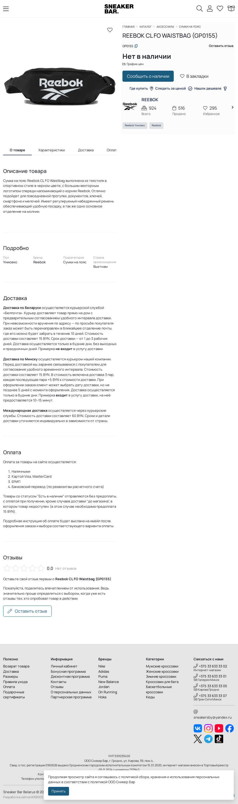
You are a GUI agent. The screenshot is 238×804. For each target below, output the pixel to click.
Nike (101, 666)
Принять (59, 791)
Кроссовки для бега (162, 681)
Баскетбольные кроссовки (159, 689)
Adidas (103, 671)
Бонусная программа (68, 671)
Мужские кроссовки (162, 666)
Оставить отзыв (27, 611)
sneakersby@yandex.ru (213, 715)
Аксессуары (171, 29)
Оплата (9, 686)
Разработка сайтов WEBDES (23, 797)
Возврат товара (16, 666)
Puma (102, 676)
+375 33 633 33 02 (210, 666)
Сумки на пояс (198, 29)
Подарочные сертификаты (14, 695)
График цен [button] (136, 67)
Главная (132, 29)
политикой (98, 781)
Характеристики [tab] (51, 150)
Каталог (150, 29)
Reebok (159, 129)
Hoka (102, 697)
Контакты (58, 681)
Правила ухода (15, 681)
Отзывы (57, 686)
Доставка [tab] (86, 150)
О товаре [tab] (17, 150)
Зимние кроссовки (161, 676)
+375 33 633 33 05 (210, 686)
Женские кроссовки (162, 671)
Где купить (141, 92)
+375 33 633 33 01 (210, 676)
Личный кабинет (64, 666)
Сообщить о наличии (151, 80)
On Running (107, 692)
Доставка (11, 671)
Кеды (150, 697)
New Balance (108, 681)
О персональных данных (71, 692)
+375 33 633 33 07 (210, 695)
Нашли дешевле (210, 92)
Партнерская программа (71, 697)
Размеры (10, 676)
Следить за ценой (173, 92)
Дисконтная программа (70, 676)
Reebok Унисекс (138, 129)
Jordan (103, 686)
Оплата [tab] (112, 150)
